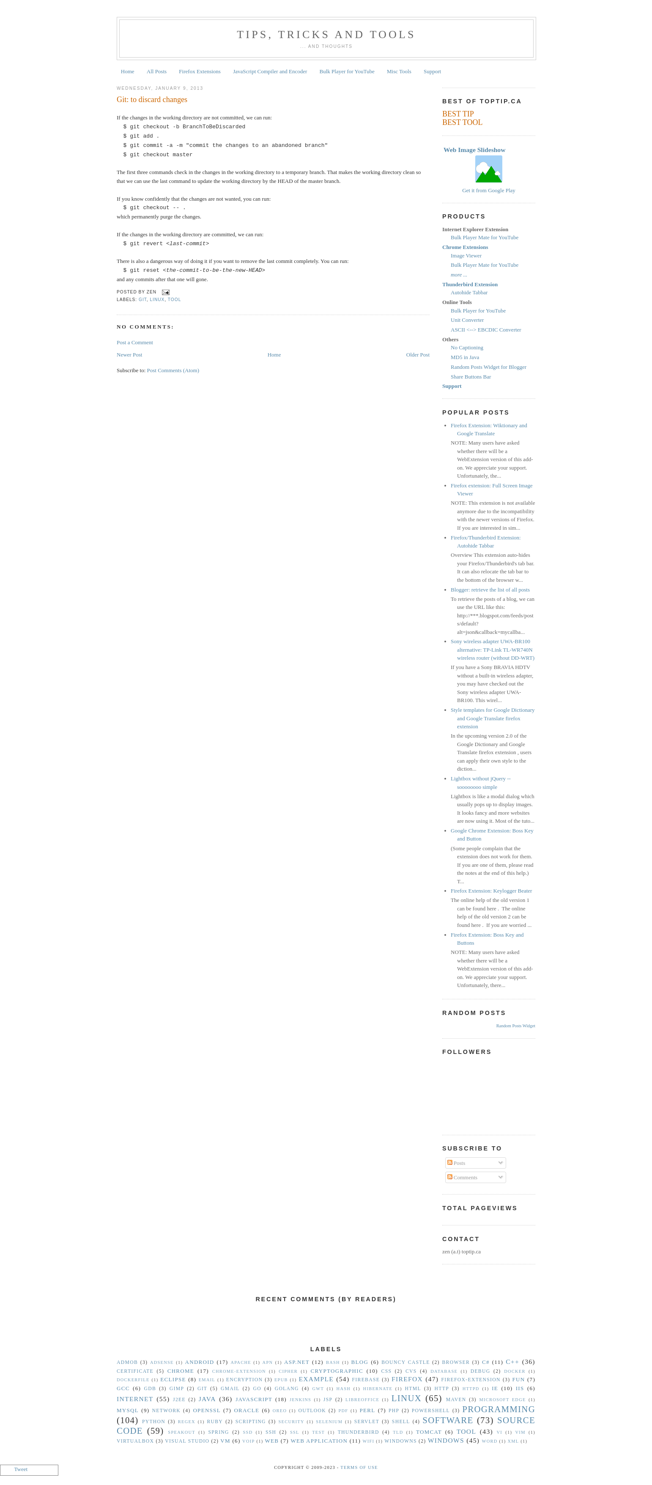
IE (495, 1388)
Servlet (366, 1421)
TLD (398, 1432)
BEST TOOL (462, 122)
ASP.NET (297, 1362)
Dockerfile (133, 1379)
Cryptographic (337, 1371)
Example (316, 1379)
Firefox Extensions (200, 71)
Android (199, 1362)
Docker (515, 1371)
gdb (150, 1388)
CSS (386, 1371)
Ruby (215, 1421)
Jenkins (300, 1399)
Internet (135, 1398)
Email (207, 1379)
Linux (157, 299)
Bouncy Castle (405, 1362)
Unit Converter (467, 320)
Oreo (280, 1410)
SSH (271, 1432)
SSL (294, 1432)
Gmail (230, 1388)
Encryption (244, 1380)
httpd (471, 1388)
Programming (498, 1409)
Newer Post (129, 354)
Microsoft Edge (502, 1399)
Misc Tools (399, 71)
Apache (240, 1362)
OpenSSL (206, 1410)
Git (143, 299)
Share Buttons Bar (471, 376)
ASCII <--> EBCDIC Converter (486, 329)
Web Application (319, 1441)
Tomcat (429, 1432)
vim (520, 1432)
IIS (520, 1388)
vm (225, 1441)
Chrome (180, 1371)
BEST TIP (458, 114)
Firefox (407, 1379)
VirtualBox (135, 1441)
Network (166, 1410)
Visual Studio (187, 1441)
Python (153, 1421)
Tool (174, 299)
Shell (401, 1421)
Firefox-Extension (470, 1380)
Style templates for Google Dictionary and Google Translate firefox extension (493, 718)
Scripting (251, 1421)
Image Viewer (466, 255)
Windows (446, 1440)
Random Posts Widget (515, 1025)
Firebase (366, 1380)
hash (344, 1388)
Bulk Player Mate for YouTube (484, 237)
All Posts (157, 71)
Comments (462, 1177)
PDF (343, 1410)
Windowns (400, 1441)
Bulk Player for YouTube (347, 71)
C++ (512, 1361)
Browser (456, 1362)
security (291, 1421)
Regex (186, 1421)
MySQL (128, 1410)
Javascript (254, 1399)
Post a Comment (135, 342)
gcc (123, 1388)
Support (432, 71)
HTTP (442, 1388)
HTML (413, 1388)
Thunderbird (358, 1432)
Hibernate (377, 1388)
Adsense (162, 1362)
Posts (456, 1163)
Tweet (21, 1469)
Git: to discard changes (152, 99)
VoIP (248, 1441)
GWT (318, 1388)
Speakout (181, 1432)
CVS (411, 1371)
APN (268, 1362)
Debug (480, 1371)
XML (513, 1441)
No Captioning (467, 347)
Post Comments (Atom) (173, 370)
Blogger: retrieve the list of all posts (490, 589)
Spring (218, 1432)
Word (490, 1441)
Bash (333, 1362)
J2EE (179, 1399)
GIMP (177, 1388)
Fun (518, 1379)
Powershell (431, 1410)
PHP (394, 1410)
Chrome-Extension (239, 1371)
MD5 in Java (465, 357)
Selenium (329, 1421)
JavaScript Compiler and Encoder (270, 71)
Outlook (312, 1410)
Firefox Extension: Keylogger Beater (491, 891)
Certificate (135, 1371)
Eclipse (173, 1379)
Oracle (246, 1410)
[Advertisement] (326, 1330)
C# (486, 1362)
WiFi (369, 1441)
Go (257, 1388)
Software (447, 1420)
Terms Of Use (359, 1467)
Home (127, 71)
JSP (327, 1399)
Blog (360, 1362)
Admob (127, 1362)
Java (207, 1398)
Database (443, 1371)
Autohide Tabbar (469, 292)
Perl (367, 1410)
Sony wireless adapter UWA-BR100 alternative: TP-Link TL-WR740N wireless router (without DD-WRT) (492, 649)
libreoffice (362, 1399)
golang (287, 1388)
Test (318, 1432)
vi (500, 1432)
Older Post (418, 354)
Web (272, 1441)
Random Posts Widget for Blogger (488, 367)
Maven (456, 1399)
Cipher (288, 1371)
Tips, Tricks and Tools (326, 34)
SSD (247, 1432)
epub (281, 1379)
